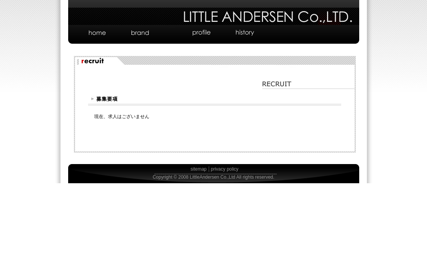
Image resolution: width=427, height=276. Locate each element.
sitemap (199, 169)
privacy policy (225, 169)
